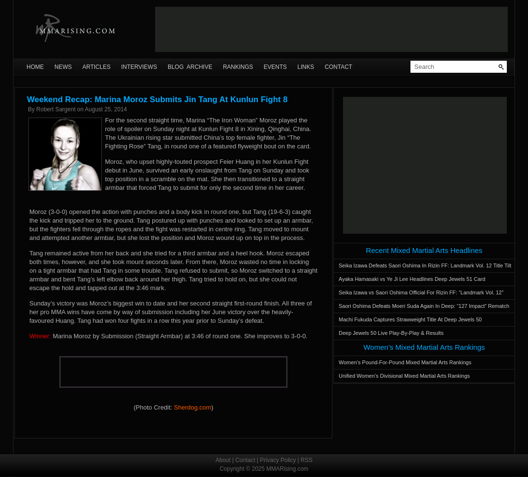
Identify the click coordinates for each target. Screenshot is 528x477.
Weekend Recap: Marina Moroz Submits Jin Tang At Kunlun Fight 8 (157, 99)
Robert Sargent (55, 109)
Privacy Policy (278, 460)
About (222, 460)
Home (35, 67)
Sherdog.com (192, 407)
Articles (96, 67)
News (63, 67)
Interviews (139, 67)
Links (305, 67)
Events (275, 67)
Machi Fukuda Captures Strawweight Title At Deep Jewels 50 (410, 319)
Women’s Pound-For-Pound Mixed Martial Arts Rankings (405, 362)
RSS (307, 460)
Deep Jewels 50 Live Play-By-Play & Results (391, 333)
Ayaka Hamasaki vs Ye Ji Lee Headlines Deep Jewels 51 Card (412, 279)
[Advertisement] (331, 29)
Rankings (238, 67)
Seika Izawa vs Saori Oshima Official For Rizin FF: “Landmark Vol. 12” (421, 292)
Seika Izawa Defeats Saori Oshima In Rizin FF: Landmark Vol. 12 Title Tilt (425, 265)
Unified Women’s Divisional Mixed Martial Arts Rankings (404, 376)
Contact (338, 67)
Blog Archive (190, 67)
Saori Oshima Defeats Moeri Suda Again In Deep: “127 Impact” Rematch (424, 306)
